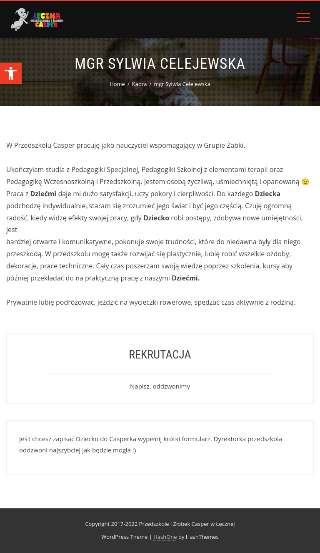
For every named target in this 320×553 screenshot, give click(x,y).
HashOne (165, 536)
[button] (11, 73)
